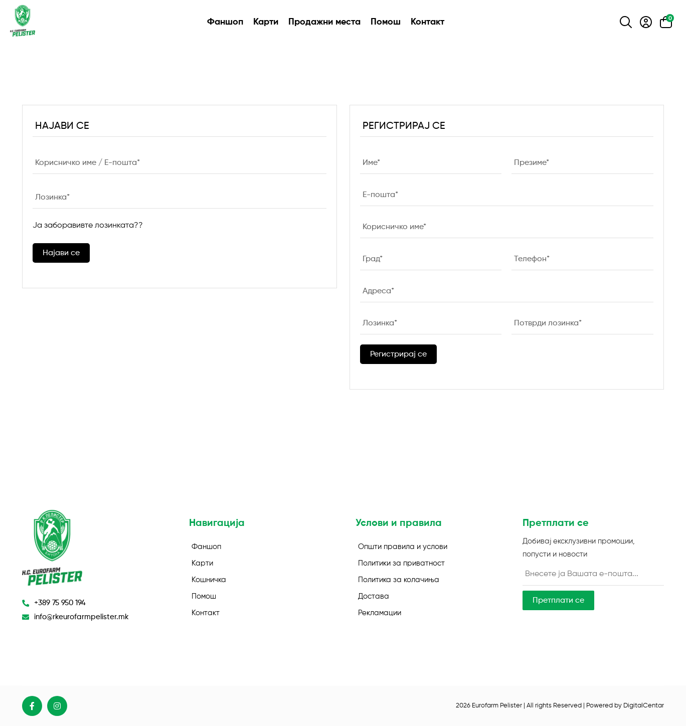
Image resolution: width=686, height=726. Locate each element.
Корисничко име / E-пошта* (87, 162)
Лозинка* (52, 197)
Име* (371, 162)
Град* (373, 259)
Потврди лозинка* (548, 323)
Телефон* (532, 259)
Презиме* (531, 162)
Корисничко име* (394, 227)
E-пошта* (380, 195)
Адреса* (378, 291)
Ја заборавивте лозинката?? (88, 226)
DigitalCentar (643, 705)
